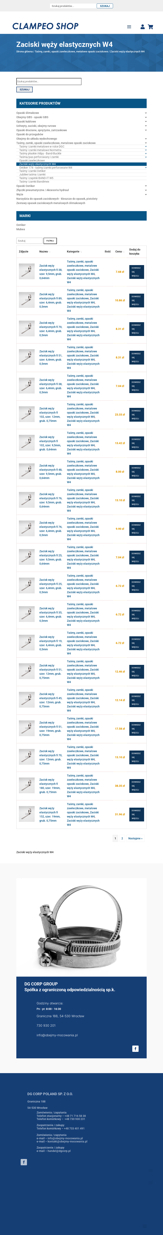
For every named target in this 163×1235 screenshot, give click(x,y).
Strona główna (24, 51)
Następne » (135, 838)
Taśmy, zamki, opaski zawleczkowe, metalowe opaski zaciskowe (71, 51)
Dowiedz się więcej (136, 272)
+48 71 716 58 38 (75, 1115)
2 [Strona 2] (122, 838)
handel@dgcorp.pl (59, 1150)
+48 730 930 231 (75, 1119)
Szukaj (105, 6)
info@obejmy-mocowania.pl (57, 1035)
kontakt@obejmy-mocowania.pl (67, 1141)
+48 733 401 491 (74, 1128)
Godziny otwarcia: (50, 1003)
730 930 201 (46, 1025)
